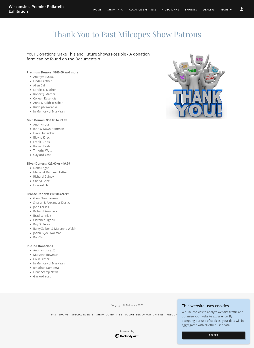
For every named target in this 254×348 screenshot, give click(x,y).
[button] (226, 9)
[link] (42, 12)
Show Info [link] (115, 9)
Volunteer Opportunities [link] (144, 314)
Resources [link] (174, 314)
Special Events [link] (82, 314)
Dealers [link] (209, 9)
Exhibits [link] (191, 9)
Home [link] (97, 9)
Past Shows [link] (60, 314)
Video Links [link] (170, 9)
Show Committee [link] (109, 314)
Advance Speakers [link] (142, 9)
